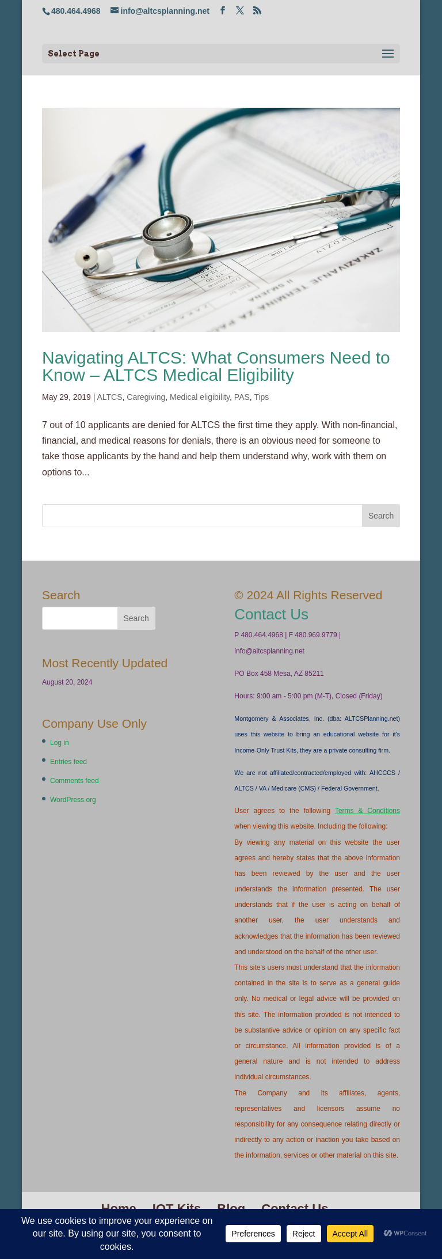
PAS (242, 397)
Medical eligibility (200, 397)
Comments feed (74, 781)
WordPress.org (73, 800)
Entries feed (68, 762)
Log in (59, 743)
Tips (261, 397)
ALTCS (109, 397)
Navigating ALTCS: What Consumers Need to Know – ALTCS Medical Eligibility (216, 366)
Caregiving (146, 397)
